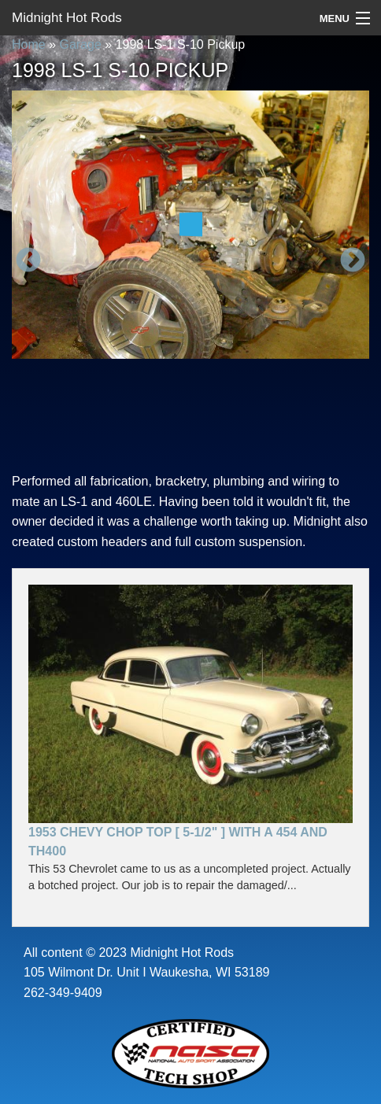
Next (352, 261)
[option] (190, 224)
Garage (80, 44)
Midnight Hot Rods (67, 17)
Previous (28, 261)
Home (29, 44)
